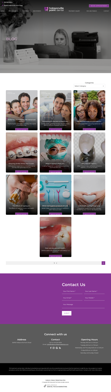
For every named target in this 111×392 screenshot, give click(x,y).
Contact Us (48, 380)
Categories (89, 83)
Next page (103, 263)
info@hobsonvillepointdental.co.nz (57, 344)
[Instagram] (54, 348)
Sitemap (53, 380)
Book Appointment (99, 6)
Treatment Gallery (74, 11)
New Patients (37, 11)
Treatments (25, 11)
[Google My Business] (57, 348)
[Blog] (60, 348)
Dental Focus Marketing (57, 387)
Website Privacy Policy (60, 380)
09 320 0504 (8, 2)
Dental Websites (51, 385)
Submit (67, 313)
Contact (106, 11)
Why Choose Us (13, 11)
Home (3, 11)
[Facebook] (50, 348)
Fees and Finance (92, 11)
